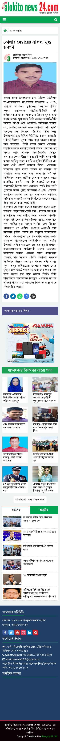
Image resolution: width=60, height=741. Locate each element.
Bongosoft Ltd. (49, 736)
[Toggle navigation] (4, 20)
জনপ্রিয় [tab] (44, 510)
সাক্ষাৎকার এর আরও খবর (30, 499)
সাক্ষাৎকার (16, 30)
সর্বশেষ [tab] (16, 510)
